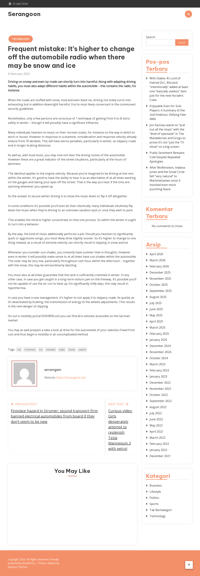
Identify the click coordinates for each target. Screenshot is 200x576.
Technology (20, 39)
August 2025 (158, 297)
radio (62, 349)
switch (82, 349)
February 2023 (159, 370)
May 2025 (156, 315)
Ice (41, 349)
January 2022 (158, 450)
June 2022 (156, 419)
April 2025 (156, 321)
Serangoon (24, 13)
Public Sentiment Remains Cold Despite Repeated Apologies (167, 157)
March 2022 (157, 438)
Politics (154, 498)
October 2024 (159, 358)
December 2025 (160, 272)
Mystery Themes (18, 567)
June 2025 (156, 309)
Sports (154, 504)
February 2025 (159, 334)
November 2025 (160, 279)
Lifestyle (155, 492)
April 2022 (156, 431)
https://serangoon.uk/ (71, 378)
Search (150, 37)
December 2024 (160, 346)
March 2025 (157, 327)
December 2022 (160, 383)
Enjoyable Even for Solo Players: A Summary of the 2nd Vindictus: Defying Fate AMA (168, 112)
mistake (50, 349)
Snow (71, 349)
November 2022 (160, 389)
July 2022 (156, 413)
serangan (52, 370)
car (19, 349)
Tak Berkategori (161, 510)
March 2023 (157, 364)
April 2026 (156, 254)
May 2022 (156, 425)
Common (30, 349)
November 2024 (160, 352)
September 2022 (161, 401)
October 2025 (159, 285)
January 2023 (158, 376)
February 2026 (159, 266)
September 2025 (161, 291)
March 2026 (157, 260)
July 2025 (156, 303)
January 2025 (158, 340)
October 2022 (159, 395)
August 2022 (158, 407)
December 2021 (160, 456)
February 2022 (159, 444)
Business (156, 485)
